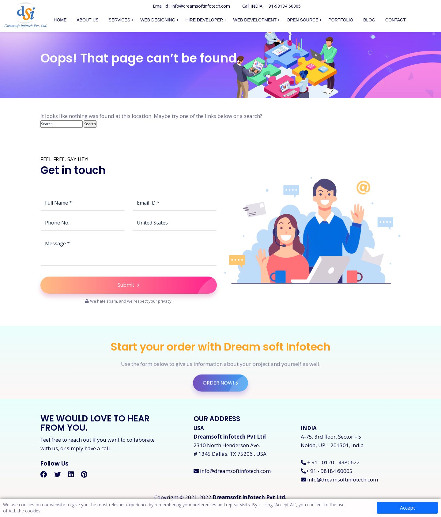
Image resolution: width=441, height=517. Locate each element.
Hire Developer (204, 19)
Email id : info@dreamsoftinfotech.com (191, 6)
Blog (369, 19)
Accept (407, 507)
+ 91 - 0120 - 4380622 (330, 462)
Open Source (302, 19)
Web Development (255, 19)
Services (119, 19)
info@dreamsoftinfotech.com (232, 470)
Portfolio (341, 19)
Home (60, 19)
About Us (87, 19)
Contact (395, 19)
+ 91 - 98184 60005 (326, 470)
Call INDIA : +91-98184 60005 (271, 6)
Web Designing (157, 19)
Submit (167, 312)
